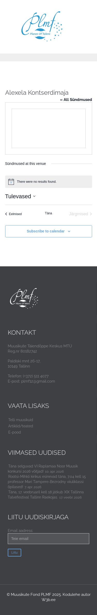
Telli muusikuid (20, 420)
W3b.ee (49, 599)
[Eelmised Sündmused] (13, 214)
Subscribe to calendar (45, 231)
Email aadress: (48, 536)
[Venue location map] (48, 128)
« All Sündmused (76, 99)
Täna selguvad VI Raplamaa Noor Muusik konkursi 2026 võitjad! (43, 468)
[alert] (48, 181)
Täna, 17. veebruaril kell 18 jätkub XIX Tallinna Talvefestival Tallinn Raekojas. (46, 494)
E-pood (14, 432)
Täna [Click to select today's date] (48, 213)
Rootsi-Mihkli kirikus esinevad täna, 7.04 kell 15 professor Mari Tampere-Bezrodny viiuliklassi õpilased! (47, 481)
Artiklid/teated (20, 426)
